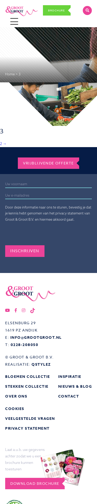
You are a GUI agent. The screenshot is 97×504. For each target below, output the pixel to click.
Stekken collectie (27, 386)
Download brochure (34, 483)
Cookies (14, 409)
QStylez (41, 364)
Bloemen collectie (27, 376)
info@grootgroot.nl (36, 337)
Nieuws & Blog (75, 386)
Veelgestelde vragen (30, 418)
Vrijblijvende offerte (48, 163)
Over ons (16, 396)
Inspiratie (69, 376)
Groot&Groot (16, 5)
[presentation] (44, 235)
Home (10, 74)
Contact (68, 396)
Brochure (56, 10)
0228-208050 (25, 345)
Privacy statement (27, 428)
